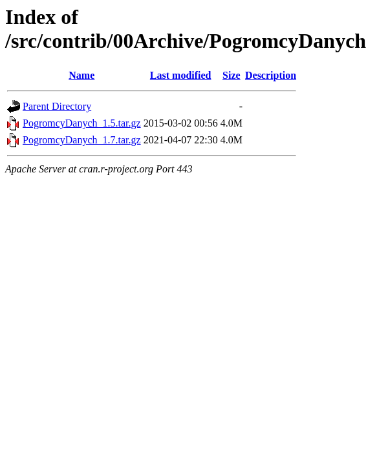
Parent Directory (57, 106)
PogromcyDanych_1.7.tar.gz (82, 139)
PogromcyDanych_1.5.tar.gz (82, 123)
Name (81, 75)
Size (231, 75)
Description (270, 75)
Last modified (180, 75)
